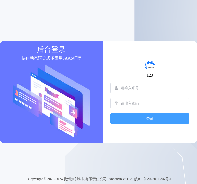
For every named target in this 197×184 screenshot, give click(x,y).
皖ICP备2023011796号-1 (153, 179)
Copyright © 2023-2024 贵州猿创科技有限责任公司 (67, 179)
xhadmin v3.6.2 (120, 179)
